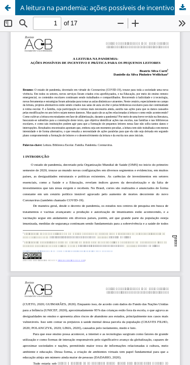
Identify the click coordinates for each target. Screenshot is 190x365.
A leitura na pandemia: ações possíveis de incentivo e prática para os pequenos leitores (105, 7)
